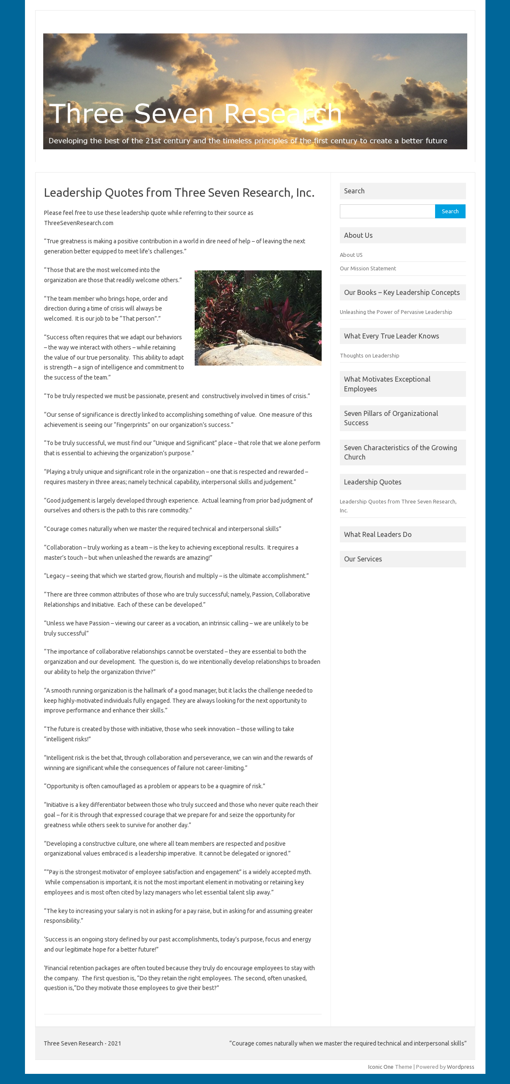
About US (351, 255)
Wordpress (460, 1067)
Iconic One (381, 1067)
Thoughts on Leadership (370, 355)
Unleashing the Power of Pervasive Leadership (396, 312)
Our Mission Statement (368, 268)
